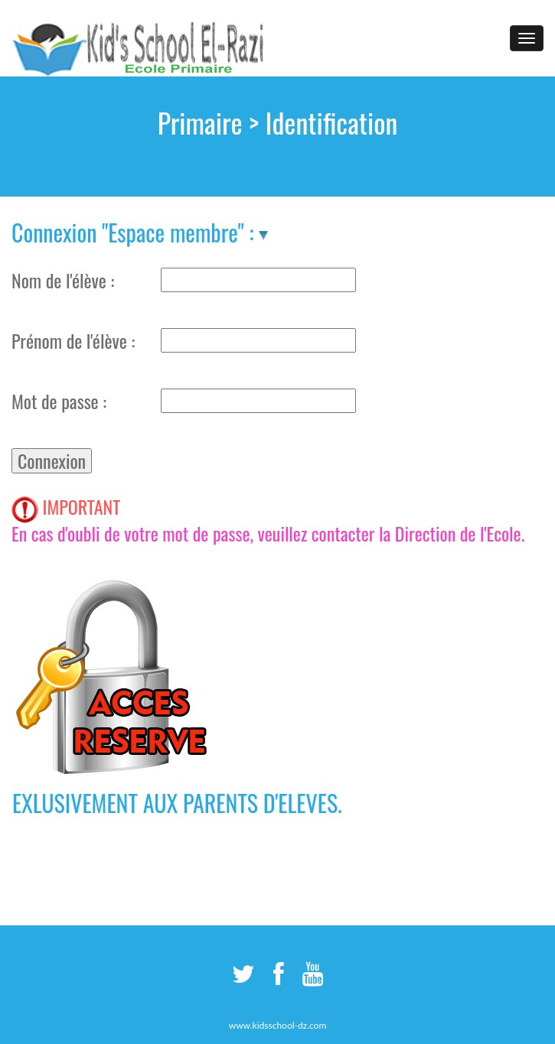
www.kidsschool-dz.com (278, 1025)
